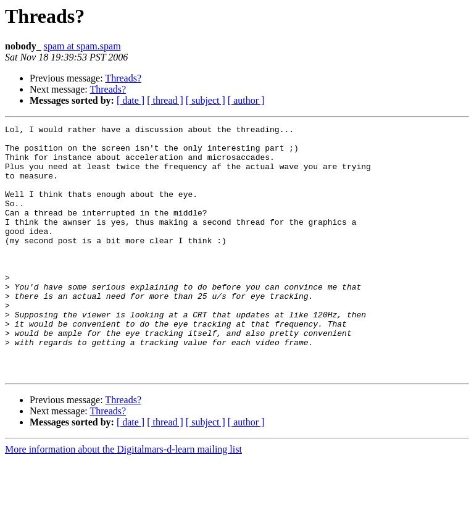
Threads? (123, 78)
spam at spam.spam (82, 46)
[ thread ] (165, 100)
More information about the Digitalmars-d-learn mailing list (123, 499)
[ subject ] (205, 100)
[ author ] (246, 100)
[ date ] (130, 100)
